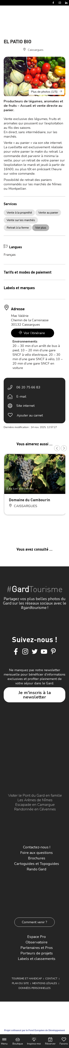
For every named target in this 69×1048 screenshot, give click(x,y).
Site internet (25, 405)
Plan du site (20, 983)
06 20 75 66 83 (28, 387)
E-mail (21, 396)
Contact (51, 978)
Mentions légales (44, 983)
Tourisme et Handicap (27, 978)
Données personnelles (35, 988)
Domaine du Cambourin (29, 499)
